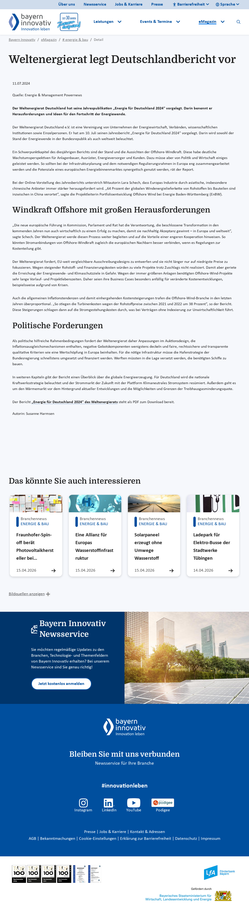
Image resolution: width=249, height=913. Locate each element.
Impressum (210, 838)
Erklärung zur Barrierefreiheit (146, 838)
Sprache (225, 4)
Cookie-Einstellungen (97, 838)
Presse (157, 4)
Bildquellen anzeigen (27, 594)
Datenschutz (186, 838)
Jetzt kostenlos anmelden (61, 684)
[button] (131, 22)
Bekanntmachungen (58, 838)
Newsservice (95, 4)
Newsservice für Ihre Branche (124, 763)
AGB (33, 838)
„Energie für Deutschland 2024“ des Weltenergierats (75, 402)
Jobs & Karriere (128, 4)
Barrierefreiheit (189, 4)
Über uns (66, 4)
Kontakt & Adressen (147, 832)
